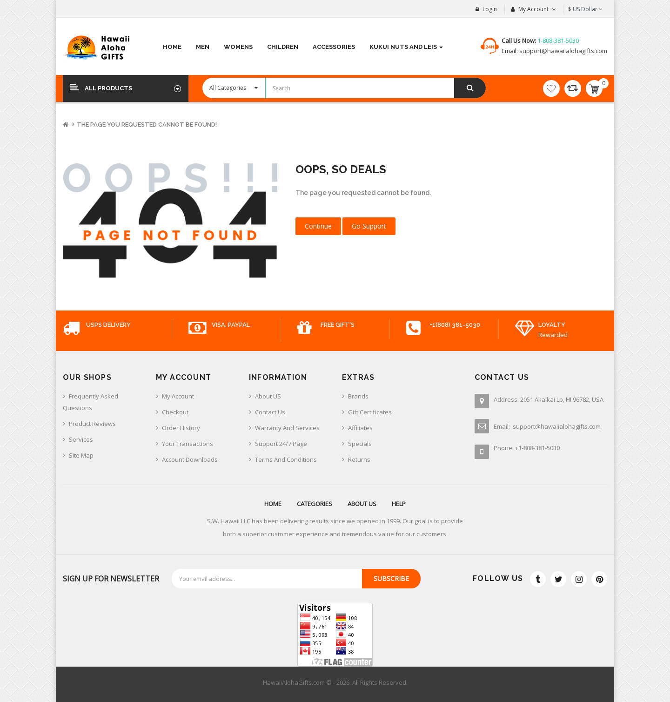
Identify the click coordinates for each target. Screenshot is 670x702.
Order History (181, 428)
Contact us (270, 412)
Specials (360, 443)
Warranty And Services (287, 428)
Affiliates (360, 428)
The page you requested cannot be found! (147, 124)
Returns (359, 459)
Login (489, 9)
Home (272, 504)
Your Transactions (187, 443)
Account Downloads (190, 459)
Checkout (175, 412)
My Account (178, 396)
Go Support (369, 226)
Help (399, 504)
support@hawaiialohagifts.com (562, 51)
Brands (358, 396)
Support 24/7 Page (281, 443)
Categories (314, 504)
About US (268, 396)
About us (362, 504)
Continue (318, 226)
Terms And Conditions (286, 459)
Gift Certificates (370, 412)
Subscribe (391, 578)
